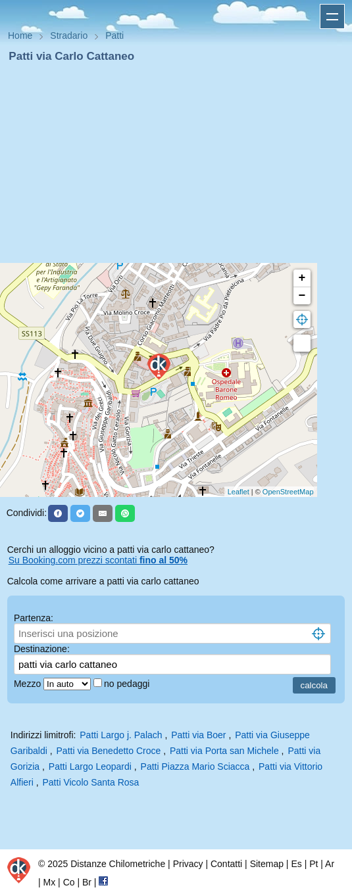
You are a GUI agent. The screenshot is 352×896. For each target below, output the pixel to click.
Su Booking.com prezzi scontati (98, 560)
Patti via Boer (198, 735)
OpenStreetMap (288, 492)
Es (296, 864)
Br (86, 882)
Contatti (226, 864)
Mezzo (28, 683)
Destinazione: (42, 649)
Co (69, 882)
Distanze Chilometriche (117, 864)
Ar (329, 864)
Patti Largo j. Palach (121, 735)
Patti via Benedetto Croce (109, 750)
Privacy (188, 864)
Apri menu (332, 16)
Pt (313, 864)
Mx (49, 882)
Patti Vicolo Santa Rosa (91, 782)
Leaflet (238, 492)
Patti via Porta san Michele (224, 750)
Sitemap (267, 864)
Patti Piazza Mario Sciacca (195, 766)
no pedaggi (128, 683)
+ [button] (302, 278)
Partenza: (33, 618)
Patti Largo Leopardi (90, 766)
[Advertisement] (176, 163)
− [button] (302, 296)
